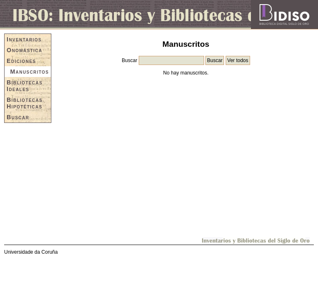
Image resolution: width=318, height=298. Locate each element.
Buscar (18, 117)
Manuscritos (29, 71)
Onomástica (24, 50)
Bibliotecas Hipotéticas (25, 103)
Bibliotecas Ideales (25, 85)
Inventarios (24, 39)
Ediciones (21, 61)
